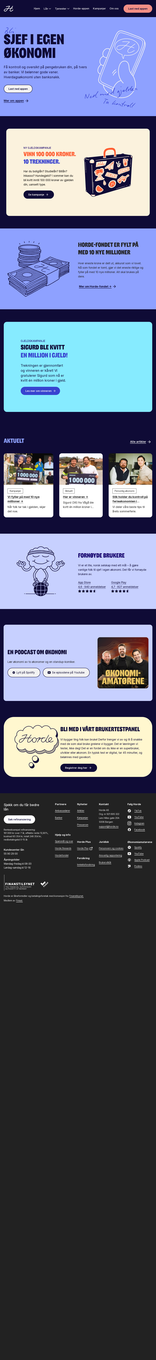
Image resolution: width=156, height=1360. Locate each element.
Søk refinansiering (19, 819)
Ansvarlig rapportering (110, 855)
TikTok (134, 810)
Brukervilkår (105, 862)
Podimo (134, 866)
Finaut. (19, 900)
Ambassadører (62, 810)
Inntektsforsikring (86, 864)
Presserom (82, 824)
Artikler (80, 810)
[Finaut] (46, 885)
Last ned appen (138, 9)
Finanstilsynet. (76, 895)
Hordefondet (62, 855)
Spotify (134, 847)
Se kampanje (39, 194)
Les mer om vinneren (40, 390)
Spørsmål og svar (64, 841)
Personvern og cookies (111, 848)
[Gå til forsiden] (8, 9)
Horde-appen (81, 9)
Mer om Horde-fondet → (97, 286)
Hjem (37, 9)
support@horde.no (109, 826)
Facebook (136, 829)
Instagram (135, 823)
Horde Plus (85, 848)
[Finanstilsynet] (19, 882)
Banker (58, 817)
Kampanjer (99, 9)
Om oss (114, 9)
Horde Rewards (63, 848)
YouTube (135, 817)
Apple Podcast (138, 859)
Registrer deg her (79, 767)
